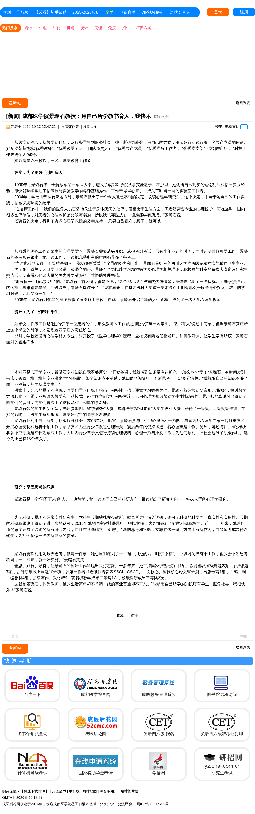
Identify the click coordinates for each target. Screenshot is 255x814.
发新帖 (14, 103)
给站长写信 (180, 12)
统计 (84, 28)
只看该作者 (70, 127)
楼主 (218, 126)
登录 (218, 12)
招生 (126, 28)
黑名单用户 (109, 791)
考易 (29, 28)
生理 (43, 28)
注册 (244, 12)
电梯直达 (232, 126)
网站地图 (90, 791)
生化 (56, 28)
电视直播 (127, 12)
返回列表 (243, 103)
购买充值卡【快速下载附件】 (25, 791)
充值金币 (59, 791)
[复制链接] (160, 117)
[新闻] (13, 116)
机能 (70, 28)
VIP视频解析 (152, 12)
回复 (15, 636)
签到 (7, 12)
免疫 (112, 28)
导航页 (23, 12)
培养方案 (143, 28)
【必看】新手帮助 (50, 12)
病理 (98, 28)
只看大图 (90, 127)
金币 (110, 12)
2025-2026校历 (86, 12)
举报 (243, 636)
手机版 (74, 791)
